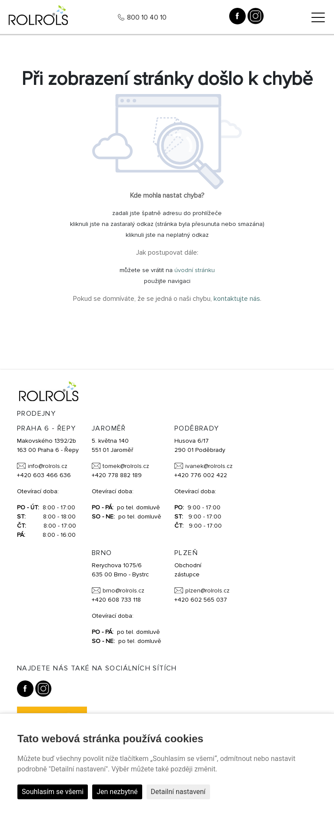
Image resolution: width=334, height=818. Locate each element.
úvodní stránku (194, 270)
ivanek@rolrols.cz (209, 466)
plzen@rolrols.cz (207, 590)
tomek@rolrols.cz (126, 466)
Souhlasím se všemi (53, 792)
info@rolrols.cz (47, 466)
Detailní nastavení (178, 792)
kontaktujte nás (237, 298)
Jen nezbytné (117, 792)
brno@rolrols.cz (123, 590)
